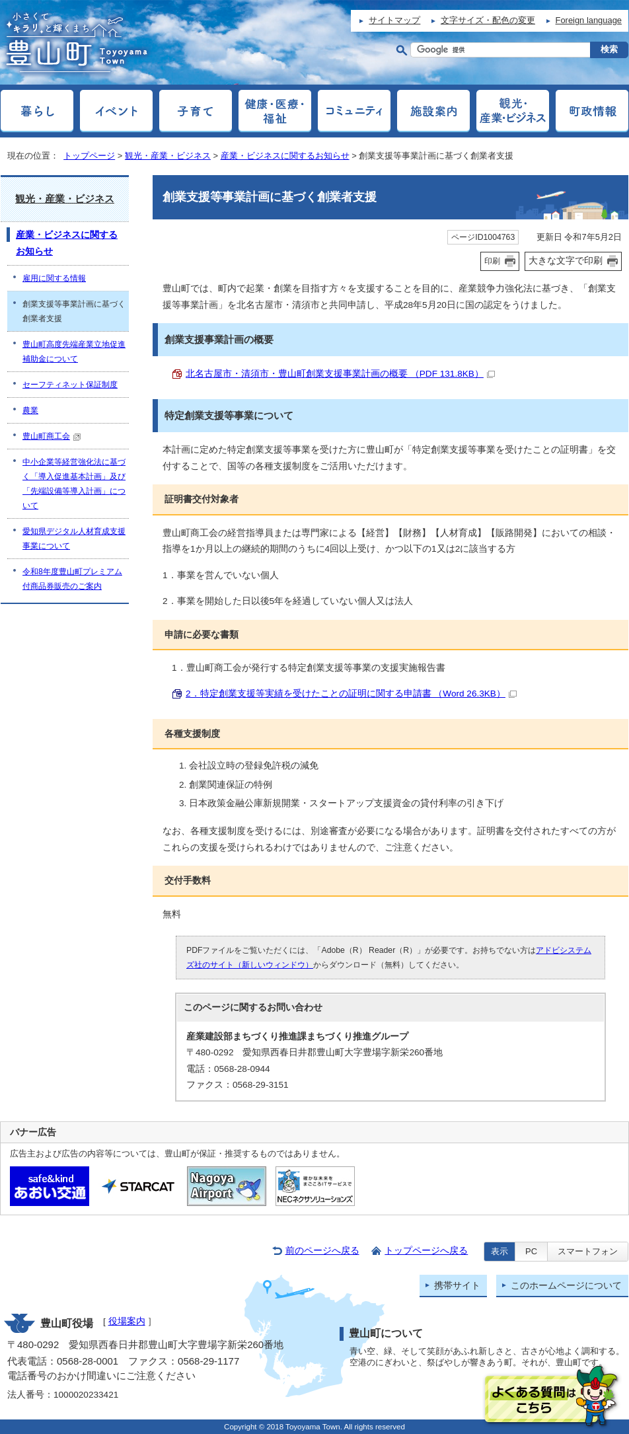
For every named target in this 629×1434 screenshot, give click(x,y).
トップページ (89, 156)
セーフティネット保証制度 (70, 384)
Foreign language (589, 20)
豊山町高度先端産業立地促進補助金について (74, 351)
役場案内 (126, 1321)
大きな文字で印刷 (566, 260)
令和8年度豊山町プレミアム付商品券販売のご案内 (72, 579)
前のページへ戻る (322, 1251)
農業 (30, 410)
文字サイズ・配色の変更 (488, 20)
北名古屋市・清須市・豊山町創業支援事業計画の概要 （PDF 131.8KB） (340, 374)
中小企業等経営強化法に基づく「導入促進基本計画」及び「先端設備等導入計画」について (74, 483)
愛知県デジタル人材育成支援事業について (74, 538)
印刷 (492, 261)
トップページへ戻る (426, 1251)
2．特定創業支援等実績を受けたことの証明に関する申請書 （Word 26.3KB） (351, 693)
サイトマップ (394, 20)
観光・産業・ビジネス (168, 156)
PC (531, 1251)
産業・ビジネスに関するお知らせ (285, 156)
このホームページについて (566, 1286)
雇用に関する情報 (54, 278)
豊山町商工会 (51, 436)
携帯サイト (457, 1286)
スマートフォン (588, 1251)
